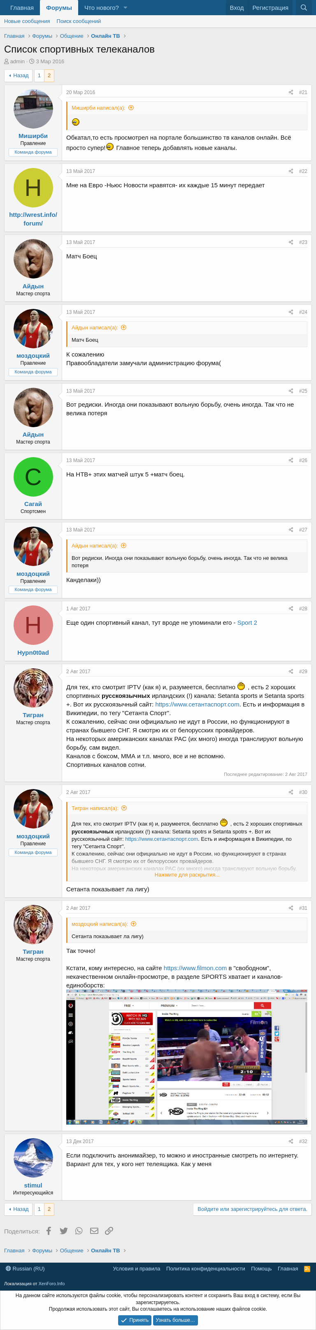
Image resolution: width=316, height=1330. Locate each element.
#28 (303, 609)
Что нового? (101, 7)
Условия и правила (136, 1269)
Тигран (33, 714)
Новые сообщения (27, 21)
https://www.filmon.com (195, 967)
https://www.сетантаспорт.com (197, 704)
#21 (303, 92)
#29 (303, 671)
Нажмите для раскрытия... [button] (187, 875)
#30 (303, 792)
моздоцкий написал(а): (100, 924)
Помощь (261, 1269)
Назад (20, 75)
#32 (303, 1141)
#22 (303, 171)
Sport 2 (247, 622)
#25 (303, 391)
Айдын (33, 286)
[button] (125, 7)
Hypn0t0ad (33, 652)
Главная (22, 7)
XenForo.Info (52, 1283)
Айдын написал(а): (95, 327)
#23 (303, 242)
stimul (33, 1185)
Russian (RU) (25, 1269)
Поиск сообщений (79, 21)
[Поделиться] (291, 92)
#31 (303, 908)
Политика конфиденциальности (205, 1269)
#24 (303, 312)
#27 (303, 530)
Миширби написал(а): (98, 108)
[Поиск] (304, 7)
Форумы (59, 7)
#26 (303, 460)
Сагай (33, 503)
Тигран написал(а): (95, 808)
